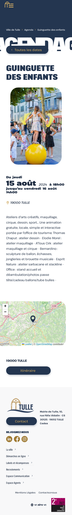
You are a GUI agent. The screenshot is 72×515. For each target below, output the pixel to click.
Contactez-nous (48, 492)
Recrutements (13, 469)
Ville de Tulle (13, 29)
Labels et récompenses (17, 463)
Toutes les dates (28, 50)
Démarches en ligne (16, 456)
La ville (9, 449)
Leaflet (27, 344)
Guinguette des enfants (51, 29)
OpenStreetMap (44, 344)
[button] (33, 318)
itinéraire (28, 370)
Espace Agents (13, 483)
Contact (21, 421)
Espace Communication (18, 476)
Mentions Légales (25, 492)
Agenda (28, 29)
